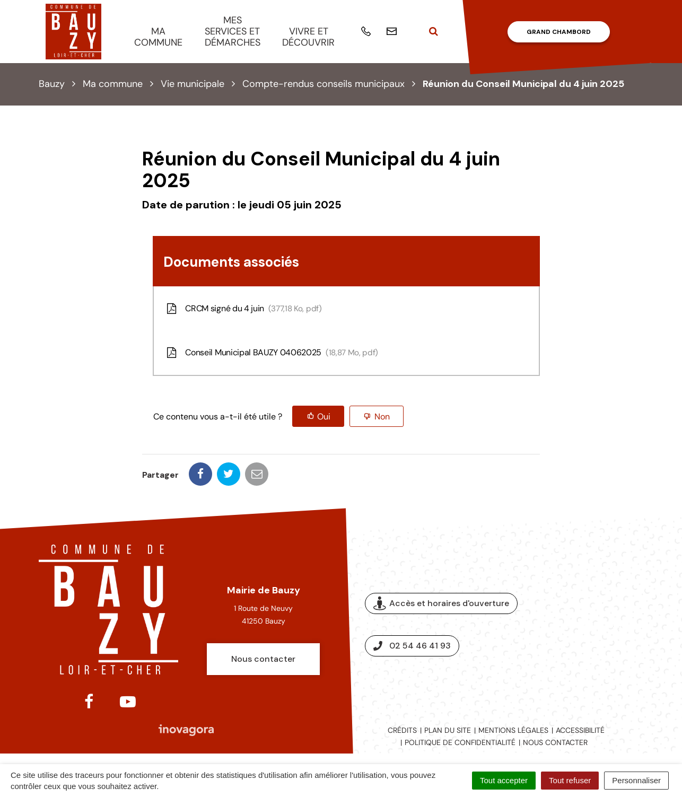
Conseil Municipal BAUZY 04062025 (271, 352)
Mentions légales (513, 730)
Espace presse (599, 624)
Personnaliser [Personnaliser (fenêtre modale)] (636, 780)
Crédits (402, 730)
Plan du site (447, 730)
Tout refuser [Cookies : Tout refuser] (570, 780)
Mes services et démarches (232, 31)
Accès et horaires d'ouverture (441, 604)
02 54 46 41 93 (412, 645)
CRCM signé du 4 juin (243, 308)
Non (382, 416)
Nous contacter (263, 658)
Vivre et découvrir (308, 37)
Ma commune (158, 37)
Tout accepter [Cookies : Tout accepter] (504, 780)
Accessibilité (580, 730)
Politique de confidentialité (460, 742)
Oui (323, 416)
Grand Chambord (559, 32)
